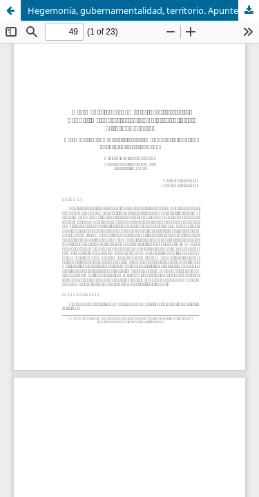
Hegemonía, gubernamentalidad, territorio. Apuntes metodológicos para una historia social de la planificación (143, 10)
